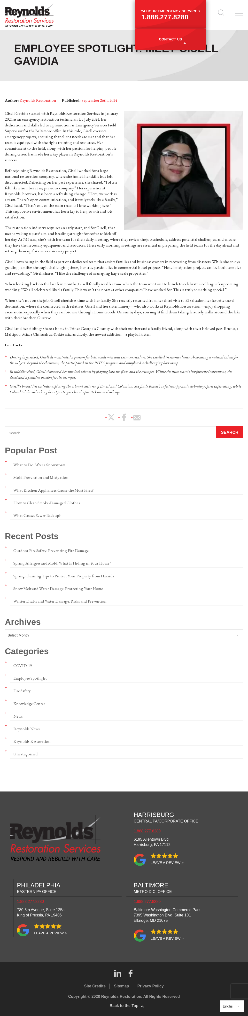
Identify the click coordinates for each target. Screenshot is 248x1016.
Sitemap (121, 985)
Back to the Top (124, 1004)
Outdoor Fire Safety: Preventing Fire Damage (50, 549)
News (18, 715)
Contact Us (170, 39)
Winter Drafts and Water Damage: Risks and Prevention (59, 600)
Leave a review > (167, 861)
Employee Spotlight (29, 677)
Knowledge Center (29, 702)
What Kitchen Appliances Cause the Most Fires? (53, 489)
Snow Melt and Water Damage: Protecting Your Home (57, 587)
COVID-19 (22, 664)
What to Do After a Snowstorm (39, 464)
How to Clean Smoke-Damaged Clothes (46, 502)
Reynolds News (26, 727)
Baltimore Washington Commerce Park (167, 914)
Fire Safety (21, 689)
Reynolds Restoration (31, 740)
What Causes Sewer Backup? (36, 514)
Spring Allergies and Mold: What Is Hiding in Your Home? (61, 562)
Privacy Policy (150, 985)
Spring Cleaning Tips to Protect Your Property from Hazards (63, 575)
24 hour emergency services (170, 15)
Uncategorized (25, 752)
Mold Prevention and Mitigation (40, 477)
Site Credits (95, 985)
